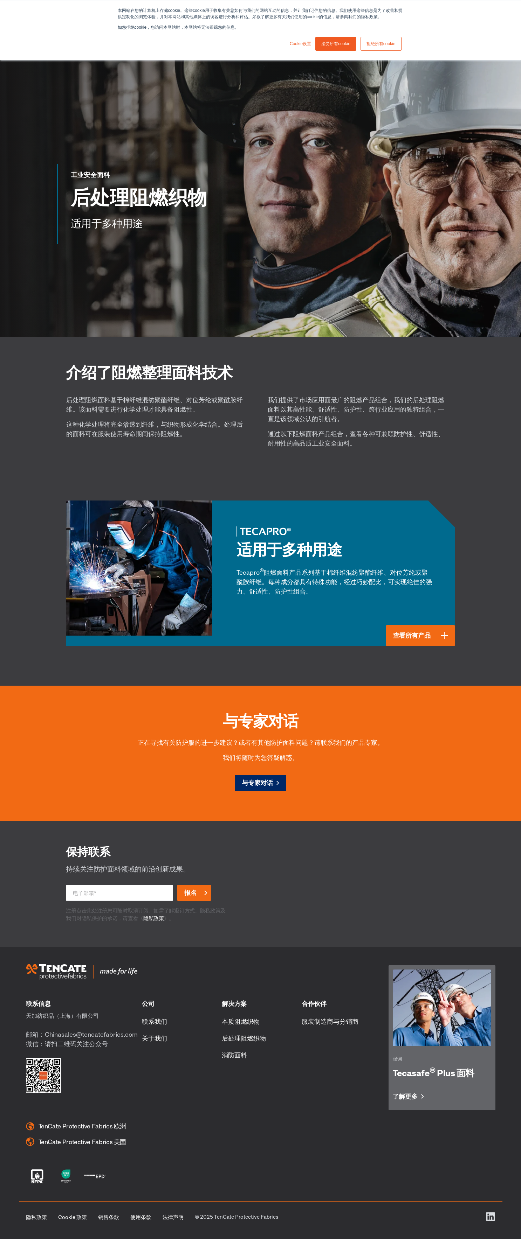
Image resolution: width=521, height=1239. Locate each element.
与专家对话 (257, 782)
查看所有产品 (412, 635)
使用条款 (140, 1217)
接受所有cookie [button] (335, 43)
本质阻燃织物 (241, 1021)
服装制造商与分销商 (330, 1021)
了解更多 (405, 1096)
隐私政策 (153, 918)
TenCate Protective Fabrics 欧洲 (76, 1126)
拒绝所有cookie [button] (381, 43)
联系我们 (154, 1021)
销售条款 (108, 1217)
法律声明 (173, 1217)
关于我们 (154, 1038)
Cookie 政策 (72, 1217)
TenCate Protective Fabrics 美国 (76, 1142)
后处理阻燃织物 (244, 1038)
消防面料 (234, 1055)
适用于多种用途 (289, 549)
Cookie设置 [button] (300, 43)
